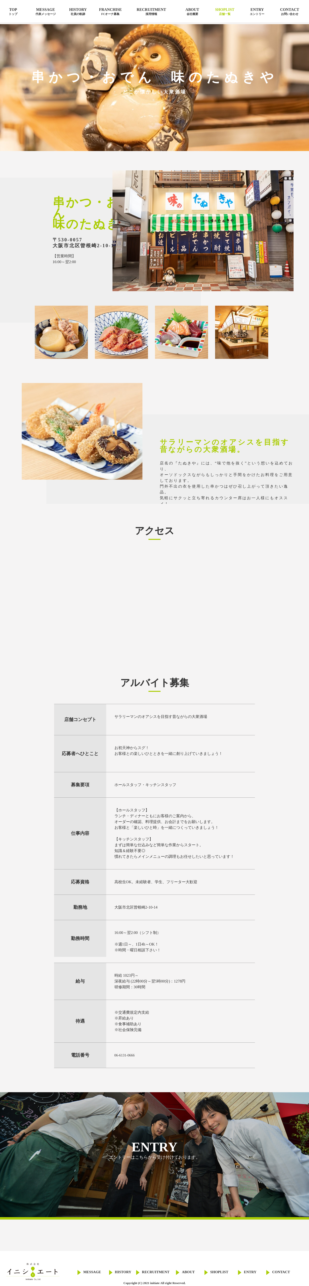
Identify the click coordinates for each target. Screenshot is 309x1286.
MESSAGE (45, 11)
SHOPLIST (225, 11)
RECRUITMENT (151, 11)
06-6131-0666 (125, 1055)
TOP (13, 11)
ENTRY (257, 11)
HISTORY (78, 11)
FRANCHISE (110, 11)
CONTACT (290, 11)
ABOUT (192, 11)
